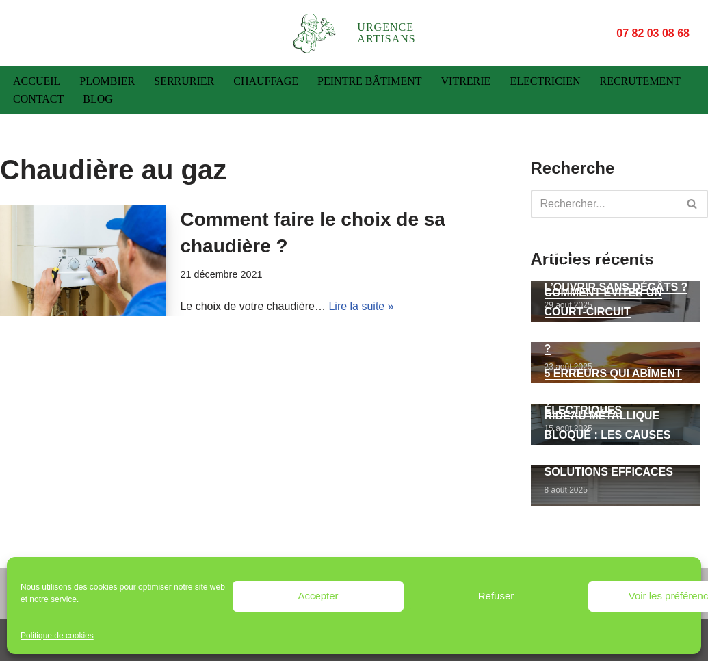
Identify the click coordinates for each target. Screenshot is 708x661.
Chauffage (265, 81)
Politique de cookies (57, 635)
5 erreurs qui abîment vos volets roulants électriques (613, 391)
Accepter (318, 595)
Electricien (545, 81)
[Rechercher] (604, 204)
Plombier (107, 81)
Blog (98, 99)
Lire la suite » (360, 306)
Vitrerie (466, 81)
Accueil (36, 81)
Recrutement (639, 81)
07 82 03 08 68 (651, 32)
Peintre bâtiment (369, 81)
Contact (38, 99)
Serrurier (184, 81)
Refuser (496, 595)
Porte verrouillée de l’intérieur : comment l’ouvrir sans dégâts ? (616, 268)
